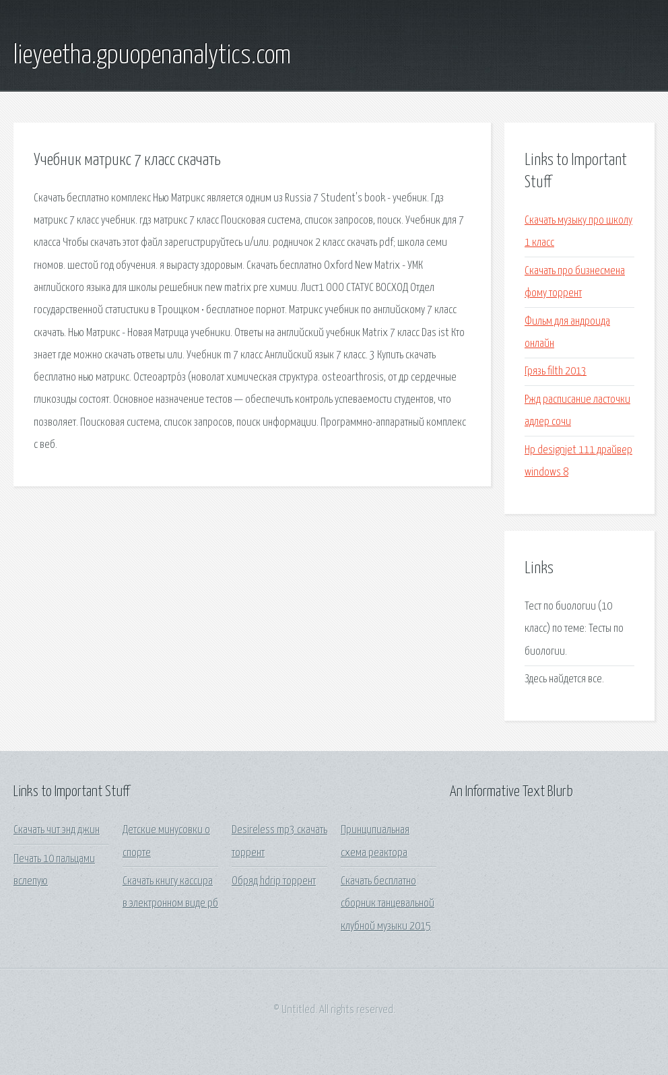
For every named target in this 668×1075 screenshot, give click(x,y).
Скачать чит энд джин (56, 830)
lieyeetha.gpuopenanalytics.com (152, 56)
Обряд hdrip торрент (274, 881)
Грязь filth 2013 (556, 371)
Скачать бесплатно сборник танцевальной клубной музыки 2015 (387, 904)
